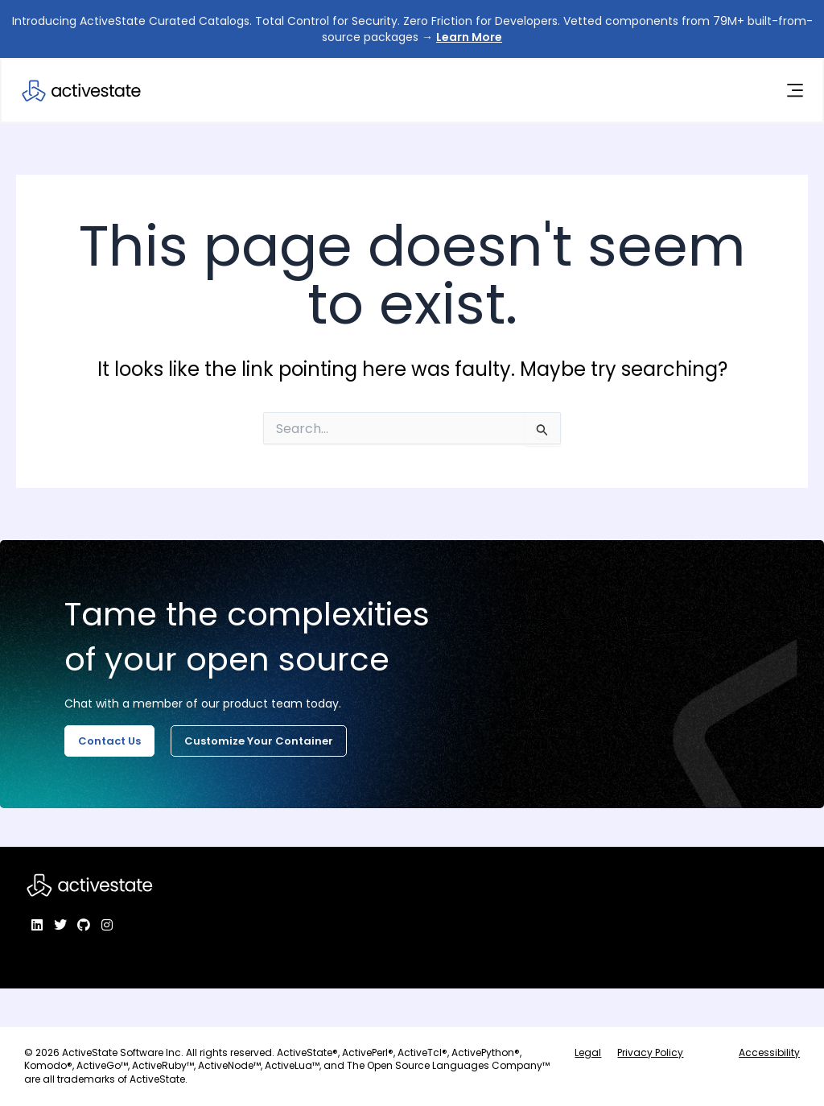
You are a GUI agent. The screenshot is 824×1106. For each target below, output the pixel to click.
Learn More (469, 37)
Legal (588, 1052)
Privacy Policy (650, 1052)
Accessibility (769, 1052)
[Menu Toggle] (794, 91)
